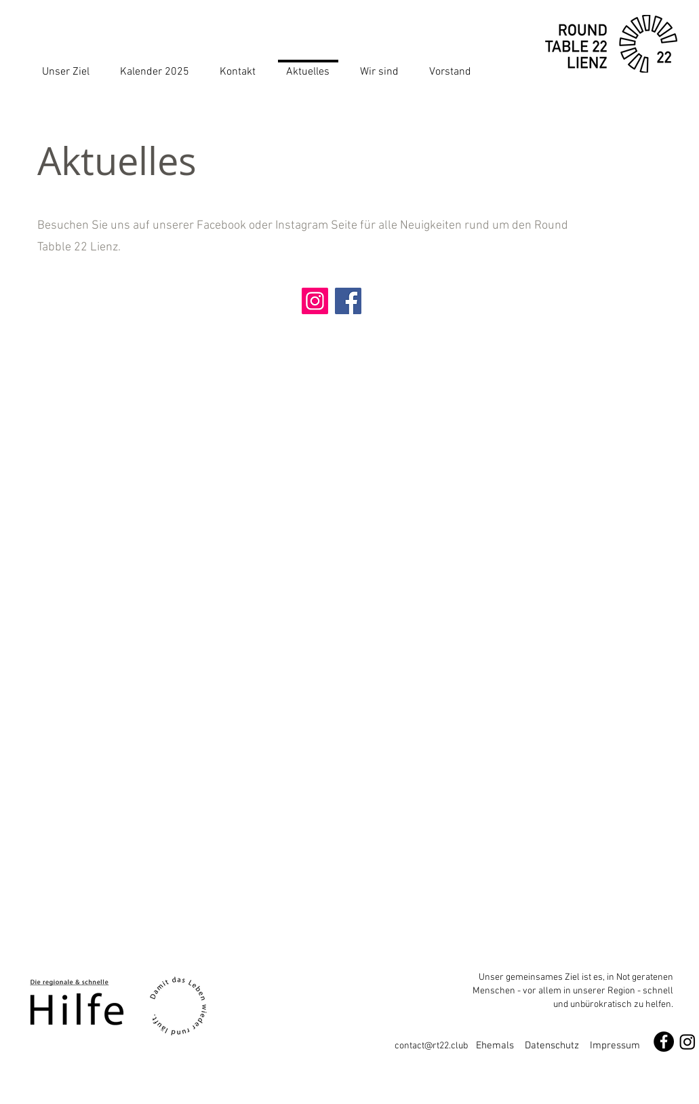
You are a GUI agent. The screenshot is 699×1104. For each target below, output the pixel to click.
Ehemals (500, 1046)
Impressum (615, 1046)
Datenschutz (552, 1046)
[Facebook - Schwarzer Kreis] (664, 1041)
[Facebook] (348, 301)
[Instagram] (315, 301)
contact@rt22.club (435, 1046)
